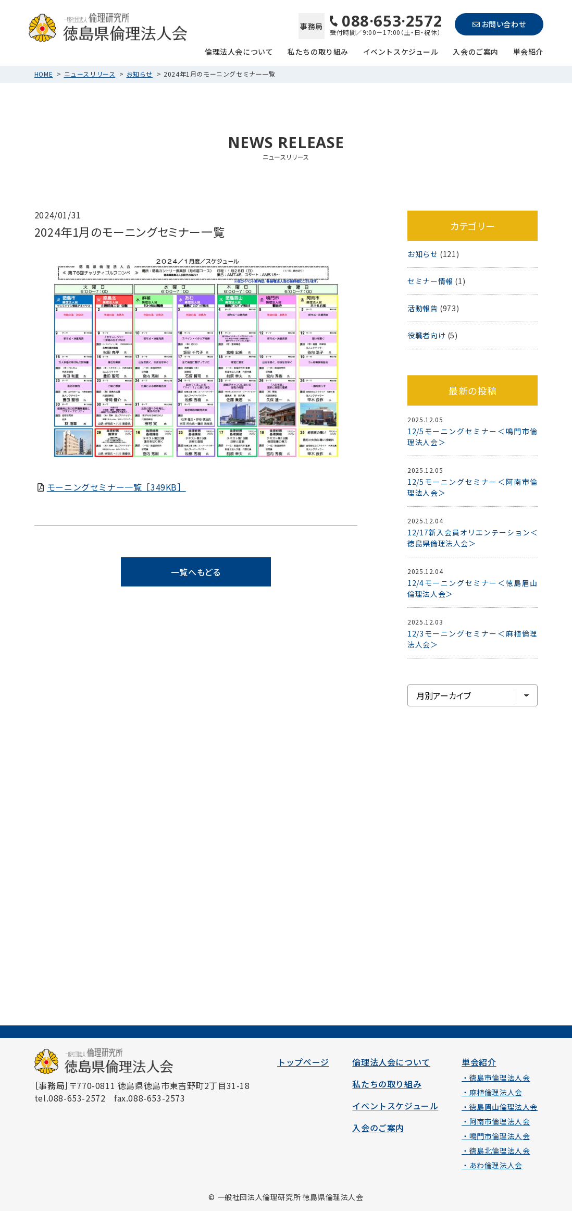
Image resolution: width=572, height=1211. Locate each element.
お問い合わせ (499, 24)
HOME (43, 73)
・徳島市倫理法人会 (496, 1077)
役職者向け (426, 335)
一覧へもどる (196, 572)
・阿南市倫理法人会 (496, 1121)
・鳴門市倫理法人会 (496, 1136)
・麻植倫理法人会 (492, 1092)
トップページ (303, 1062)
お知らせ (140, 73)
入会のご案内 (476, 50)
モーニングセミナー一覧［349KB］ (116, 487)
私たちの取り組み (318, 50)
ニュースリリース (90, 73)
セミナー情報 (430, 281)
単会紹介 (528, 50)
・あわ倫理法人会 (492, 1165)
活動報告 (422, 308)
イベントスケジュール (401, 50)
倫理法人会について (239, 50)
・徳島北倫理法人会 (496, 1150)
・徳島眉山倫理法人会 (500, 1107)
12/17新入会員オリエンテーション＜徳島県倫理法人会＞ (472, 537)
